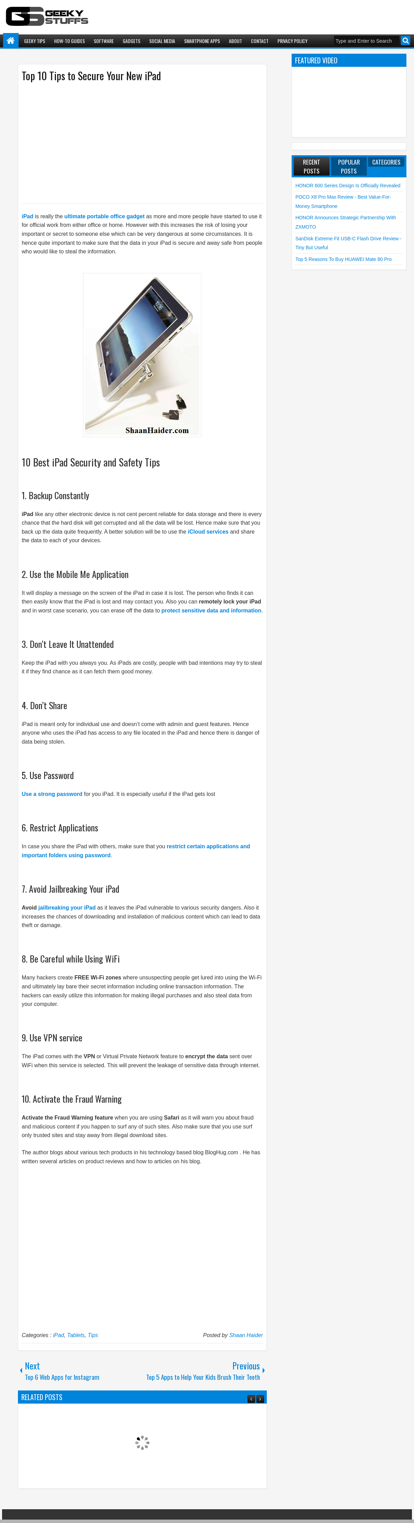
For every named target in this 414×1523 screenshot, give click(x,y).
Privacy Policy (292, 40)
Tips (93, 1335)
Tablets (76, 1335)
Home (11, 40)
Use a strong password (52, 794)
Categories (386, 161)
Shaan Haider (246, 1335)
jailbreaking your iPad (66, 908)
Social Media (162, 40)
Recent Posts (311, 166)
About (235, 40)
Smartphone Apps (202, 40)
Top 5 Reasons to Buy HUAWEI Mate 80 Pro (343, 259)
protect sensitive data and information (211, 610)
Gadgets (131, 40)
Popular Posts (349, 166)
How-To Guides (69, 40)
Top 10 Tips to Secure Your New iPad (91, 75)
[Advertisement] (135, 142)
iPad (27, 216)
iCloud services (208, 532)
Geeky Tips (34, 40)
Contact (260, 40)
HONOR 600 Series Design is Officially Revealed (348, 185)
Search (405, 40)
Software (104, 40)
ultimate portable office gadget (104, 216)
